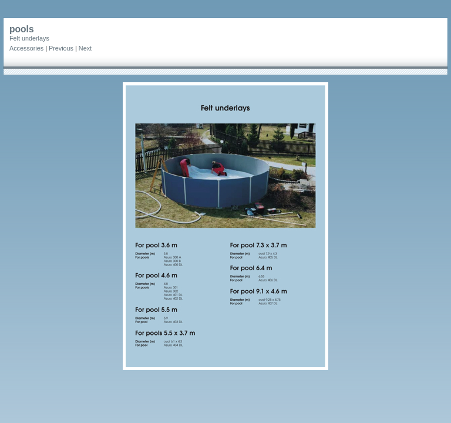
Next (85, 48)
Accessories (26, 48)
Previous (61, 48)
